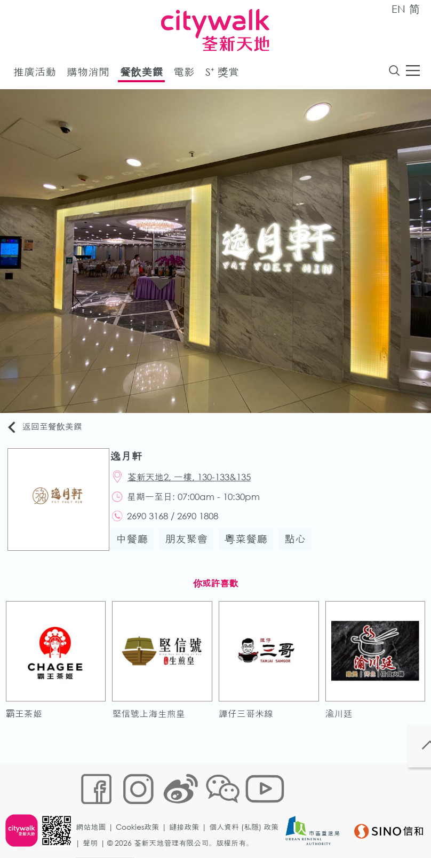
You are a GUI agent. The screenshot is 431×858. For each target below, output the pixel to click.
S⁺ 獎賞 (222, 74)
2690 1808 (204, 524)
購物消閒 (88, 74)
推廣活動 (34, 74)
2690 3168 (154, 524)
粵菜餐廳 (251, 549)
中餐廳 (137, 549)
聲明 (93, 824)
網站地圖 (94, 808)
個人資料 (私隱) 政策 (247, 808)
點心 (300, 549)
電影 (184, 74)
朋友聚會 (191, 549)
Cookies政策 (141, 808)
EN (398, 9)
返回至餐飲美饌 (50, 429)
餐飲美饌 (141, 74)
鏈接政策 (188, 808)
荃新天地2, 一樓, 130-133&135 (196, 481)
